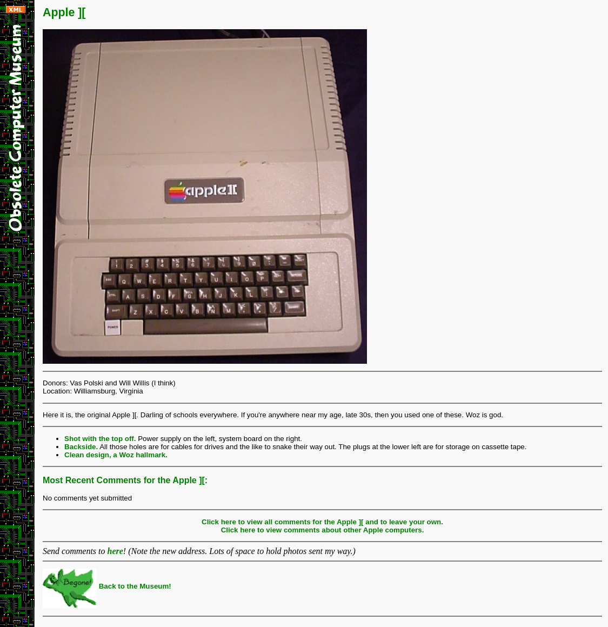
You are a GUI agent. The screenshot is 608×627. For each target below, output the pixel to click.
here (115, 551)
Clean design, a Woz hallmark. (116, 455)
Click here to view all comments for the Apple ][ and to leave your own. (322, 522)
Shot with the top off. (100, 439)
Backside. (81, 447)
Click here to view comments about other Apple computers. (322, 530)
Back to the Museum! (107, 586)
